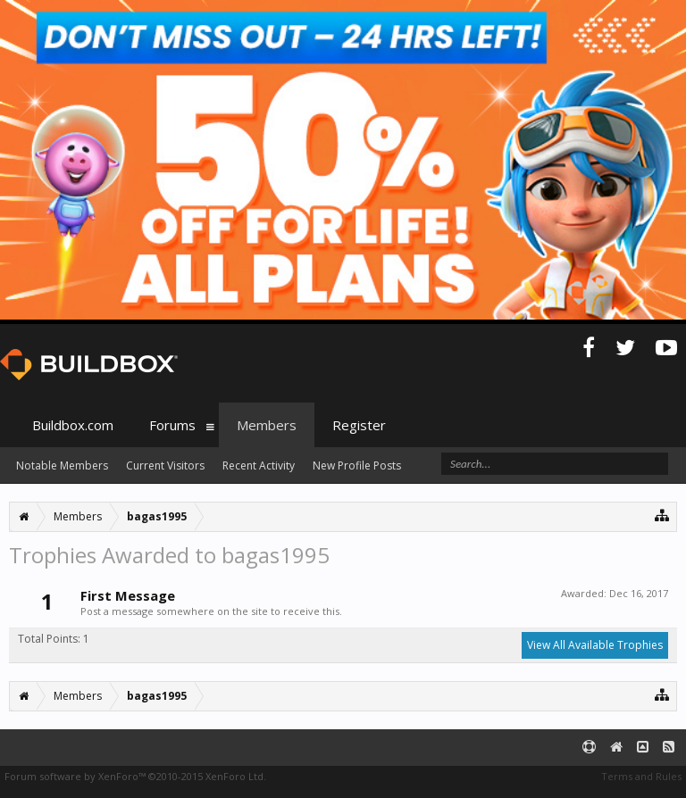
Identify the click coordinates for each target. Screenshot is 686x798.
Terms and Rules (641, 776)
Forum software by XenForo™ (135, 776)
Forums (172, 425)
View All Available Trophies (595, 645)
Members (267, 425)
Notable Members (62, 465)
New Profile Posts (357, 465)
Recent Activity (258, 465)
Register (359, 425)
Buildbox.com (72, 425)
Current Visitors (165, 465)
